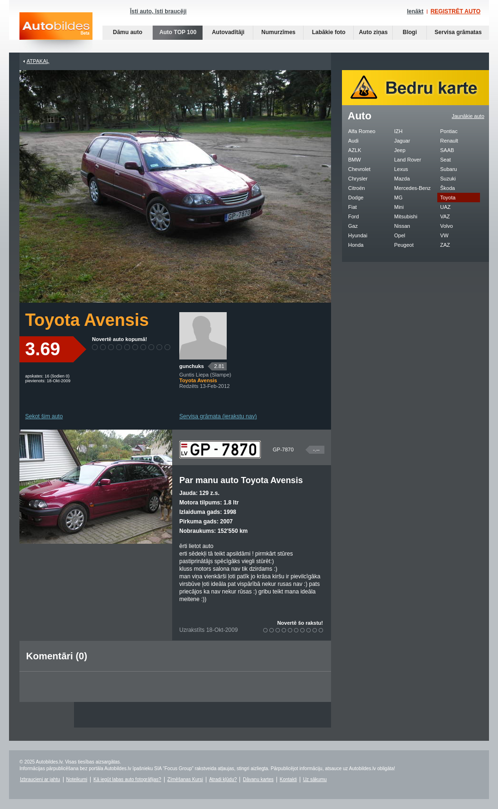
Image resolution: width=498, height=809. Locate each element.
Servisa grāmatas (457, 32)
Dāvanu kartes (258, 779)
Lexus (401, 169)
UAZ (445, 207)
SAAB (447, 150)
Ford (353, 216)
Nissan (402, 226)
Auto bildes (55, 32)
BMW (354, 159)
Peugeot (404, 245)
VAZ (445, 216)
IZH (398, 131)
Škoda (447, 188)
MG (398, 197)
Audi (353, 141)
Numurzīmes (278, 32)
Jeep (400, 150)
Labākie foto (329, 32)
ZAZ (445, 245)
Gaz (353, 226)
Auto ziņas (373, 32)
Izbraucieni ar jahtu (40, 779)
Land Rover (407, 159)
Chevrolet (359, 169)
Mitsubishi (405, 216)
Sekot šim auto (44, 416)
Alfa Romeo (361, 131)
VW (444, 235)
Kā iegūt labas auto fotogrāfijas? (127, 779)
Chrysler (358, 178)
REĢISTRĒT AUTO (455, 11)
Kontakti (288, 779)
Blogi (410, 32)
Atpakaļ (38, 61)
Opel (399, 235)
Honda (355, 245)
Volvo (446, 226)
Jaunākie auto (468, 116)
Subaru (448, 169)
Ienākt (415, 11)
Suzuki (448, 178)
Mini (399, 207)
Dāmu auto (127, 32)
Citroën (356, 188)
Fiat (352, 207)
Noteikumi (76, 779)
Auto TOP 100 (177, 32)
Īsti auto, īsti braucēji (158, 11)
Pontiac (449, 131)
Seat (445, 159)
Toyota (447, 197)
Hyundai (357, 235)
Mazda (402, 178)
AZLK (354, 150)
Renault (449, 141)
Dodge (355, 197)
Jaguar (402, 141)
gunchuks (191, 366)
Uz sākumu (315, 779)
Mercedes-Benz (412, 188)
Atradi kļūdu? (223, 779)
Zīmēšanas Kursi (185, 779)
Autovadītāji (228, 32)
